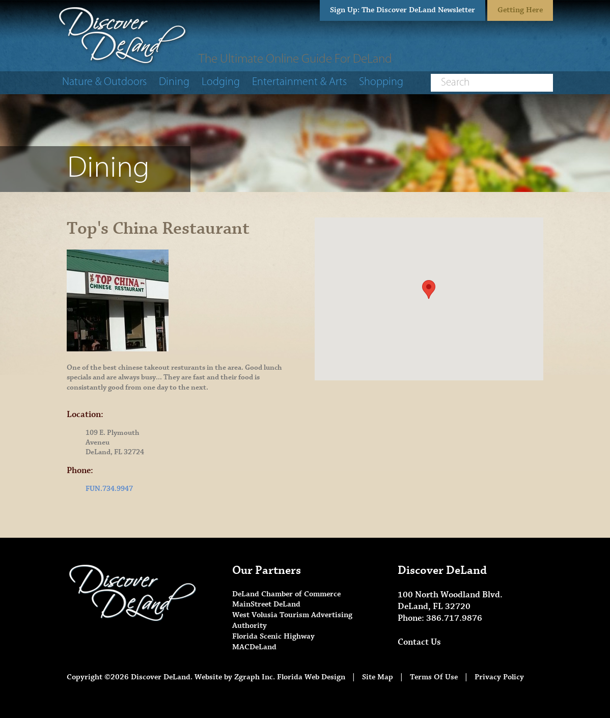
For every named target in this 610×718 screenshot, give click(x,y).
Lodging (221, 82)
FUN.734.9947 (109, 489)
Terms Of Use (434, 677)
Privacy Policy (499, 677)
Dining (174, 82)
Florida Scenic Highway (273, 636)
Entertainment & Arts (299, 82)
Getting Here (520, 10)
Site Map (377, 677)
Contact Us (419, 642)
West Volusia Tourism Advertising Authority (292, 620)
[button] (428, 289)
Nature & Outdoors (104, 82)
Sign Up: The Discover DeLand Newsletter (402, 10)
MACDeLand (254, 647)
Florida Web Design (311, 677)
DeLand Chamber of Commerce (286, 594)
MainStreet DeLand (266, 604)
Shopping (381, 82)
